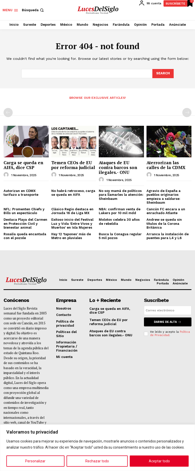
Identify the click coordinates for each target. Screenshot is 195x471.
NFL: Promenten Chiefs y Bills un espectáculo (24, 211)
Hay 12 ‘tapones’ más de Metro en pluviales (71, 236)
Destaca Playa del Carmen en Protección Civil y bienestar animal (25, 223)
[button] (33, 10)
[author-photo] (7, 175)
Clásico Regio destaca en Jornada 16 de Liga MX (72, 211)
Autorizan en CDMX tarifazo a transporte (21, 193)
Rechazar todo (97, 461)
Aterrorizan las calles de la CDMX (166, 165)
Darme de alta (167, 322)
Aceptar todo (159, 461)
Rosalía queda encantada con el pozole (25, 236)
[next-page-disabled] (186, 112)
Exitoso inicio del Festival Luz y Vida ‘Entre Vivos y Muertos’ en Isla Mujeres (72, 223)
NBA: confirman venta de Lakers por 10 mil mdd (119, 211)
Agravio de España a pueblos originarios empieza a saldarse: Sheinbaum (164, 197)
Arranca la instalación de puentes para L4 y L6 (168, 236)
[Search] (163, 73)
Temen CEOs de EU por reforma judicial (73, 165)
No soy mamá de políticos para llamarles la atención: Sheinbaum (121, 195)
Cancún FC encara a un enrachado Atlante (166, 211)
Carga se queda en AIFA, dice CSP (23, 165)
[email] (167, 310)
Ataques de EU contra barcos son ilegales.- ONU (118, 167)
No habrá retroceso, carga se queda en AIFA (73, 193)
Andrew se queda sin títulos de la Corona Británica (164, 223)
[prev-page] (8, 112)
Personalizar (35, 461)
